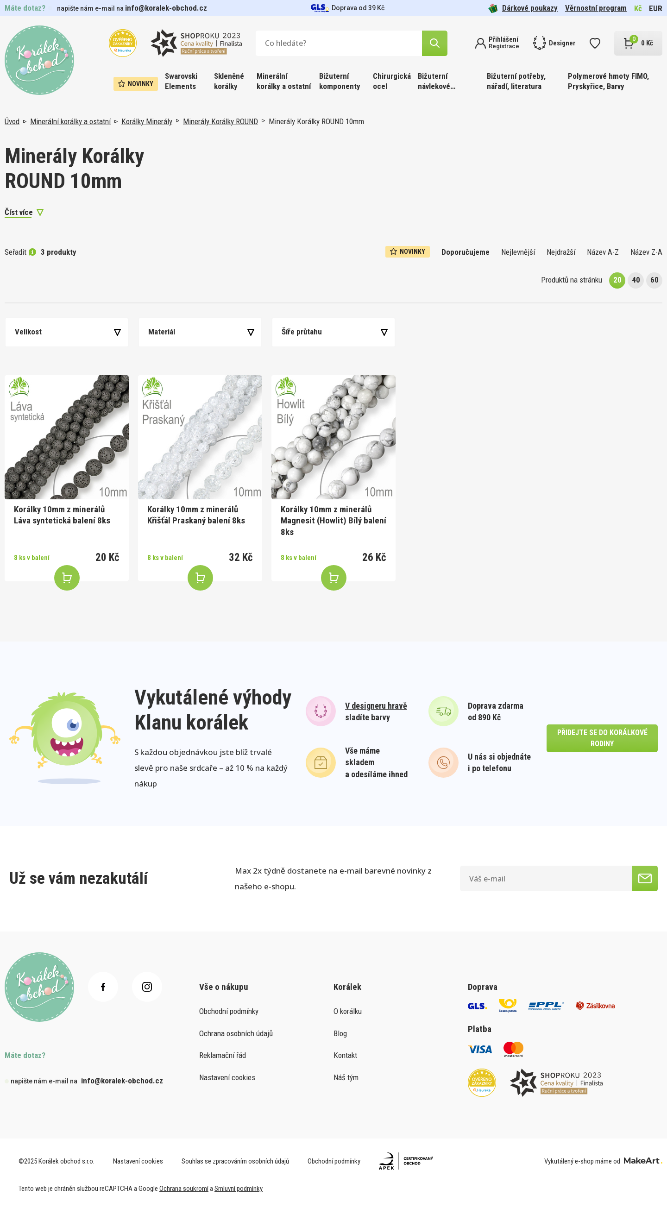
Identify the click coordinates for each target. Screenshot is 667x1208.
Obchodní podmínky (228, 1011)
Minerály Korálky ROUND (220, 121)
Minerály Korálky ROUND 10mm (316, 121)
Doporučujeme (465, 252)
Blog (340, 1033)
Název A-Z (603, 252)
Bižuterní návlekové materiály (434, 81)
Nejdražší (561, 252)
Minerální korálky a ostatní (284, 81)
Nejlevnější (518, 252)
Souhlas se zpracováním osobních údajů (235, 1161)
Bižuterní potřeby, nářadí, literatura (516, 81)
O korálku (348, 1011)
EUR (655, 8)
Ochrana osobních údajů (236, 1033)
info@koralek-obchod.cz (166, 8)
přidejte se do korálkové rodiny (602, 738)
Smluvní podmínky (238, 1188)
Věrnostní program (596, 8)
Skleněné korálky (229, 81)
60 (654, 279)
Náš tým (346, 1077)
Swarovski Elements (181, 81)
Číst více (19, 212)
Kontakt (345, 1055)
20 (617, 279)
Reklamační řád (222, 1055)
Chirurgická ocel (392, 81)
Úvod (12, 121)
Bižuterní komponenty (339, 81)
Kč (638, 8)
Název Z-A (646, 252)
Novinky (135, 84)
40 (636, 279)
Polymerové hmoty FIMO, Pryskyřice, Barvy (608, 81)
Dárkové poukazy (523, 8)
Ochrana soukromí (183, 1188)
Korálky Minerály (146, 121)
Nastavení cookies (227, 1077)
